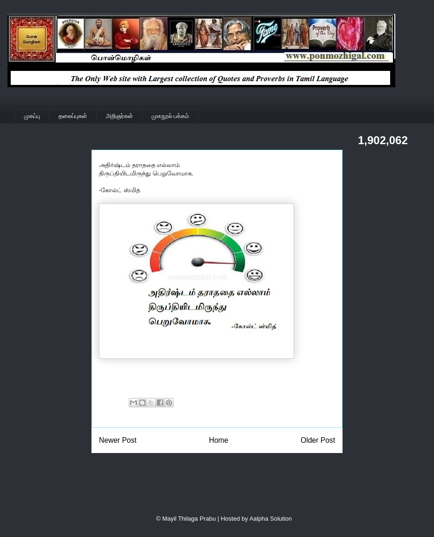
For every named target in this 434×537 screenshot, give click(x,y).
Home (219, 440)
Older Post (318, 440)
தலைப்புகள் (73, 115)
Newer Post (118, 440)
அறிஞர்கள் (119, 115)
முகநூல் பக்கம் (170, 115)
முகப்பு (32, 115)
